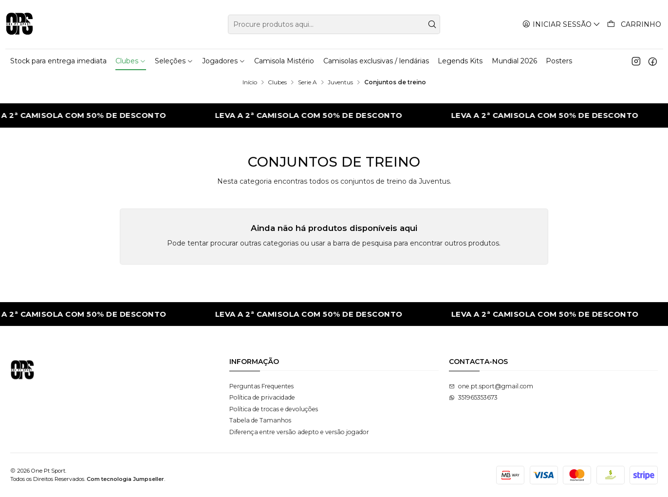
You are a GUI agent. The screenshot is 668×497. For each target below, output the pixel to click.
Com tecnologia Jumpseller (125, 479)
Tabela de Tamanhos (260, 420)
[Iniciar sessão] (561, 24)
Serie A (307, 82)
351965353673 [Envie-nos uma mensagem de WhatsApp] (473, 397)
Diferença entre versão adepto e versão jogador (299, 432)
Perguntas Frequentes (261, 386)
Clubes (277, 82)
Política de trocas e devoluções (273, 409)
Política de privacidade (262, 397)
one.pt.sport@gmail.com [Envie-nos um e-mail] (491, 386)
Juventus (340, 82)
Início (249, 82)
